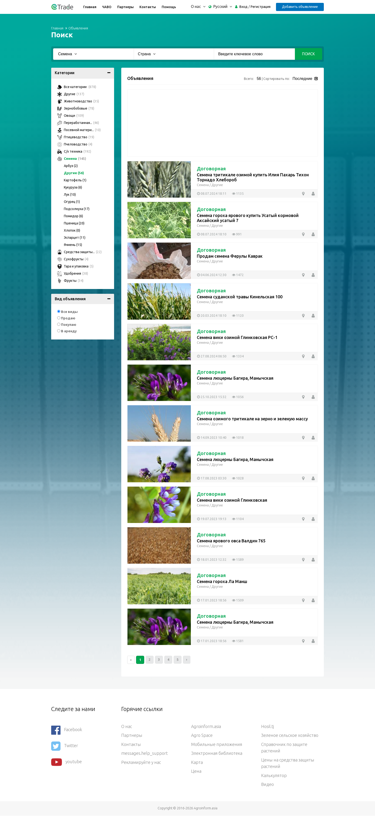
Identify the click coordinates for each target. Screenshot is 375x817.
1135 (238, 193)
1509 (238, 600)
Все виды (69, 312)
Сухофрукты (72, 259)
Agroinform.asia (206, 726)
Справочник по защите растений (284, 748)
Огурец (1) (72, 202)
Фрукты (70, 281)
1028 (238, 478)
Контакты (147, 7)
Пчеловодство (74, 144)
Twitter (64, 745)
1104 (238, 519)
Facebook (66, 729)
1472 (238, 275)
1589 (238, 559)
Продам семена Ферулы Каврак (230, 256)
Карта (197, 763)
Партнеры (125, 7)
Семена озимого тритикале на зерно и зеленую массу (252, 418)
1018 (238, 437)
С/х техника (74, 151)
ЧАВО (106, 7)
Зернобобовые (75, 108)
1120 (238, 315)
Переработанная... (78, 123)
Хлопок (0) (72, 230)
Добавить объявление (300, 7)
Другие (70, 94)
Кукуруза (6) (73, 187)
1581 (238, 641)
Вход (243, 7)
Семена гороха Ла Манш (222, 581)
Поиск (308, 54)
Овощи (70, 115)
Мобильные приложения (217, 744)
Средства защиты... (79, 252)
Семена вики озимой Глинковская (232, 500)
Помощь (168, 7)
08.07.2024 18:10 (211, 234)
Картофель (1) (75, 180)
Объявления (78, 28)
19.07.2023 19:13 (211, 519)
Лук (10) (70, 194)
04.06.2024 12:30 (211, 275)
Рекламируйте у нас (141, 763)
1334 (238, 356)
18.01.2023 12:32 (211, 559)
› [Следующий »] (187, 660)
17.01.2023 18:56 (211, 600)
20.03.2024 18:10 (211, 315)
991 (237, 234)
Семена (71, 159)
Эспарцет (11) (74, 237)
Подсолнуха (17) (76, 209)
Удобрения (72, 273)
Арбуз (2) (71, 166)
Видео (267, 785)
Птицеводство (75, 137)
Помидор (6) (73, 216)
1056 (238, 397)
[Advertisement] (222, 122)
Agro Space (202, 735)
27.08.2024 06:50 (211, 356)
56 (259, 79)
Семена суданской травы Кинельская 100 (239, 296)
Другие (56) (74, 173)
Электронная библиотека (217, 753)
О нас (126, 726)
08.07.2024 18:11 (211, 193)
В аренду (69, 331)
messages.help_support (144, 753)
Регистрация (260, 7)
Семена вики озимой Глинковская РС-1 (237, 337)
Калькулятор (274, 776)
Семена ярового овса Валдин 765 (231, 540)
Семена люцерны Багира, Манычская (235, 378)
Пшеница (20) (74, 223)
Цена (196, 772)
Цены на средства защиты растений (287, 764)
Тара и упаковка (75, 266)
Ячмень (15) (73, 245)
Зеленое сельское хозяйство (290, 735)
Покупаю (68, 325)
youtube (66, 761)
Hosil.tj (267, 726)
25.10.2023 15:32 (211, 397)
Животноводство (78, 101)
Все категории (76, 87)
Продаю (68, 318)
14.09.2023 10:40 (211, 437)
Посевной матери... (79, 130)
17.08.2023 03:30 (211, 478)
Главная (89, 7)
